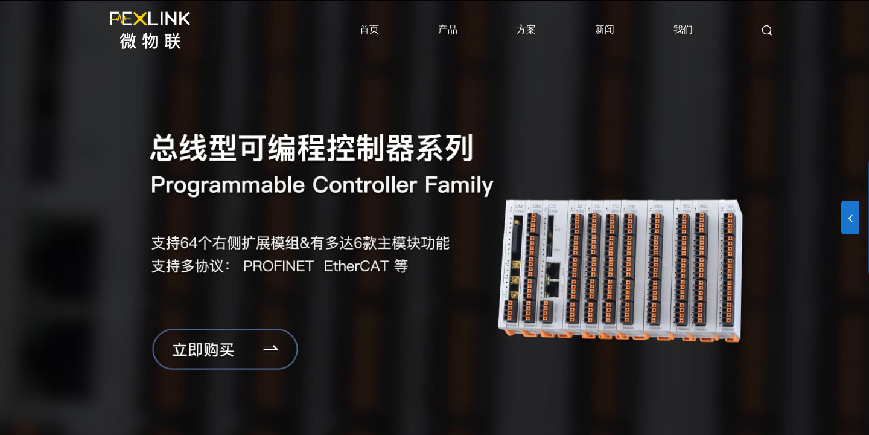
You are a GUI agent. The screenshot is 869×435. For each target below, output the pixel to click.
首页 (369, 29)
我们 (683, 29)
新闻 (604, 29)
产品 (447, 29)
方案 (526, 29)
